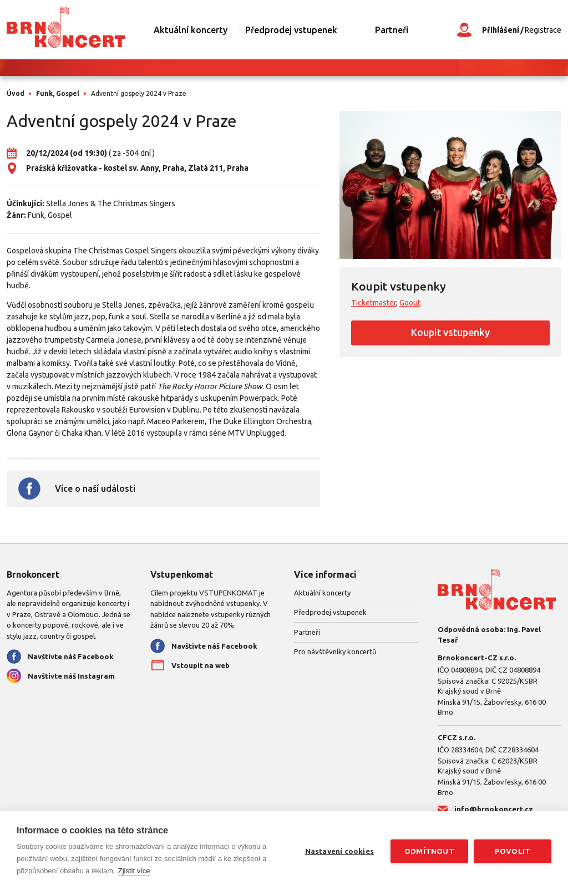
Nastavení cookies (339, 851)
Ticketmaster (373, 302)
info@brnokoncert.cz (493, 809)
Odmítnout (429, 851)
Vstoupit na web (200, 665)
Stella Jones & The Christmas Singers (110, 203)
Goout (409, 302)
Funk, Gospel (57, 93)
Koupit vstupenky (450, 332)
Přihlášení (500, 30)
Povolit (512, 851)
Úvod (15, 93)
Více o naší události (95, 488)
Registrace (543, 30)
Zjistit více (134, 871)
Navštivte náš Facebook (71, 656)
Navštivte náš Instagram (71, 676)
